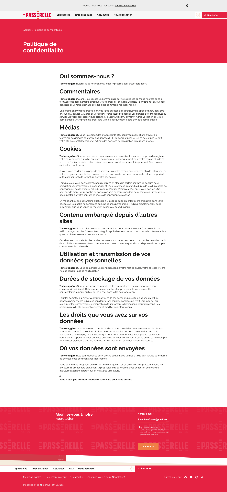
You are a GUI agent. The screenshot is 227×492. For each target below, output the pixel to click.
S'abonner (148, 446)
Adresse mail (146, 413)
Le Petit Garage (55, 484)
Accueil (27, 29)
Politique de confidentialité (48, 29)
